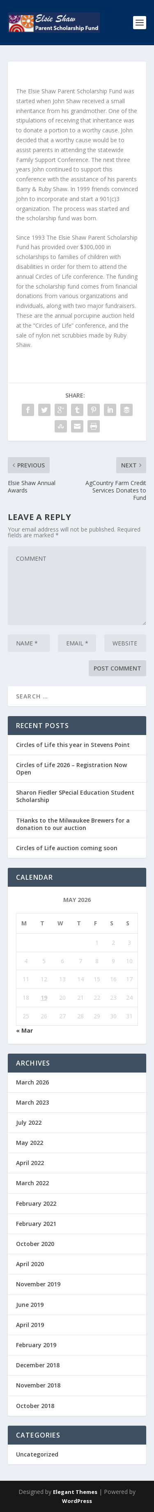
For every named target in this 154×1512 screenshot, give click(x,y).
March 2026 (32, 1082)
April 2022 (30, 1163)
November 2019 (38, 1284)
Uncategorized (37, 1454)
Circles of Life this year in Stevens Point (73, 745)
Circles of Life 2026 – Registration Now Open (71, 768)
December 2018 (38, 1365)
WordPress (77, 1501)
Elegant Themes (75, 1492)
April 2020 (30, 1264)
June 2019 (30, 1305)
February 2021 (36, 1224)
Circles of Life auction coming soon (66, 848)
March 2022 (32, 1183)
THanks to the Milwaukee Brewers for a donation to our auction (73, 824)
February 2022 (36, 1203)
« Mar (24, 1030)
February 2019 (36, 1345)
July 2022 (28, 1122)
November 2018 (38, 1385)
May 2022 (29, 1143)
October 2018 (35, 1406)
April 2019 (30, 1325)
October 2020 (35, 1244)
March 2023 (32, 1102)
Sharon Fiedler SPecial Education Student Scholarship (75, 796)
